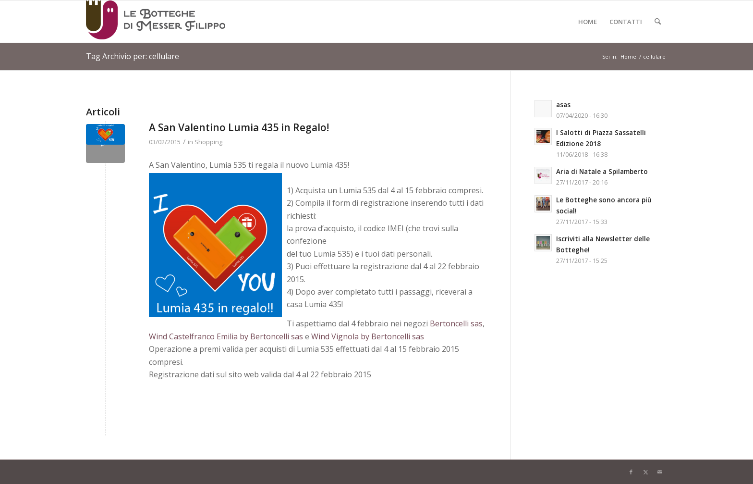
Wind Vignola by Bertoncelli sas (367, 336)
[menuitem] (587, 21)
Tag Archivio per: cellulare (132, 56)
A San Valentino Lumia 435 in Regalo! (239, 127)
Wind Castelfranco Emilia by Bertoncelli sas (226, 336)
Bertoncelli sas (456, 323)
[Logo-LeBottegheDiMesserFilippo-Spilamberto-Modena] (155, 21)
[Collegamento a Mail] (660, 472)
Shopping (208, 141)
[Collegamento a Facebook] (631, 472)
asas (563, 104)
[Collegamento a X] (645, 472)
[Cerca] (657, 21)
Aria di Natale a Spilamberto (602, 171)
